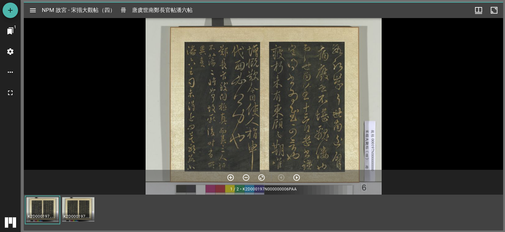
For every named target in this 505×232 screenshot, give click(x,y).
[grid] (263, 212)
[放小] (246, 177)
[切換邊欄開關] (33, 10)
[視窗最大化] (494, 10)
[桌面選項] (10, 72)
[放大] (230, 177)
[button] (42, 210)
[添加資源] (10, 10)
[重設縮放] (261, 177)
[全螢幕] (10, 93)
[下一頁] (296, 177)
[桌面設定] (10, 51)
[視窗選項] (478, 10)
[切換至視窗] (10, 31)
